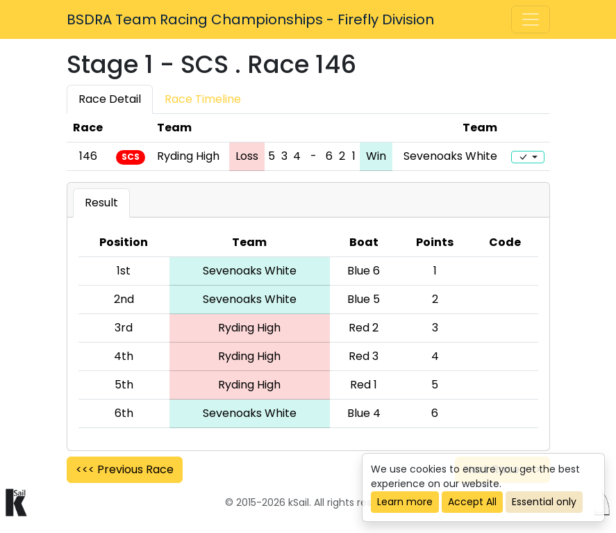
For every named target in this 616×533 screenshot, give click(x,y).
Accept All (472, 502)
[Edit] (527, 157)
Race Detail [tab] (109, 99)
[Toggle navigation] (530, 19)
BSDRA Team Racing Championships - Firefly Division (250, 19)
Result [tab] (101, 203)
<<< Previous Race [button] (125, 469)
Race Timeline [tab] (203, 99)
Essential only (544, 502)
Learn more (405, 502)
